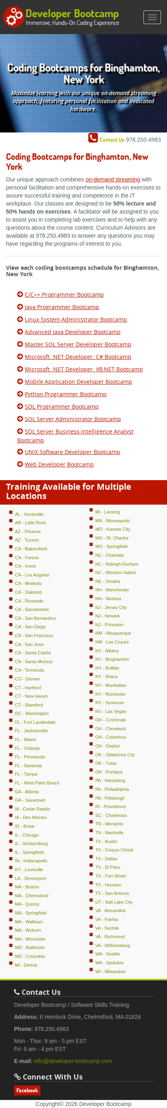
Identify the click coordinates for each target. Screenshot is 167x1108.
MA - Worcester (30, 939)
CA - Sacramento (32, 609)
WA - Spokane (109, 962)
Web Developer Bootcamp (59, 464)
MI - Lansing (107, 511)
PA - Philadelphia (112, 789)
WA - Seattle (107, 953)
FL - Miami (25, 739)
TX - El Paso (107, 867)
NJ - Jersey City (111, 607)
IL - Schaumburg (31, 843)
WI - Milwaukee (110, 971)
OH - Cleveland (110, 728)
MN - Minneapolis (112, 520)
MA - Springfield (30, 912)
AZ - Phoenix (28, 531)
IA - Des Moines (30, 817)
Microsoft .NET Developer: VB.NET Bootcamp (84, 369)
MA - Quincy (27, 904)
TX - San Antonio (112, 893)
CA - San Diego (30, 626)
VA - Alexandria (110, 910)
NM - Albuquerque (113, 633)
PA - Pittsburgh (110, 798)
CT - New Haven (31, 696)
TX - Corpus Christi (114, 849)
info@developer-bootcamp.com (73, 1061)
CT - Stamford (29, 705)
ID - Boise (24, 826)
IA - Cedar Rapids (32, 809)
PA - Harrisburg (110, 780)
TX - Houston (108, 884)
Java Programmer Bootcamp (62, 307)
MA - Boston (27, 886)
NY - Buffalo (107, 668)
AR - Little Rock (30, 522)
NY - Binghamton (112, 659)
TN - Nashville (109, 832)
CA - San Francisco (34, 635)
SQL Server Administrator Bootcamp (73, 419)
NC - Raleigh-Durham (116, 564)
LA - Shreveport (30, 878)
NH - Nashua (108, 598)
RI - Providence (110, 806)
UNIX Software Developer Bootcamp (72, 452)
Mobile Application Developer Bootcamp (78, 381)
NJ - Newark (107, 615)
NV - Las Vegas (110, 711)
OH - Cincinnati (110, 719)
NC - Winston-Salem (115, 572)
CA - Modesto (28, 583)
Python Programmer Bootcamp (66, 394)
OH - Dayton (107, 745)
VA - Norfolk (107, 928)
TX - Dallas (106, 858)
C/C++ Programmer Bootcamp (64, 294)
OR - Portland (108, 772)
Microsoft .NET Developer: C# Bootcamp (78, 357)
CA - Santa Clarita (33, 652)
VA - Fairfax (106, 919)
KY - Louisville (29, 869)
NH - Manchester (112, 589)
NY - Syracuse (109, 702)
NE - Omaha (107, 581)
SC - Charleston (111, 815)
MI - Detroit (26, 965)
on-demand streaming (112, 179)
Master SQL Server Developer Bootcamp (78, 344)
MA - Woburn (28, 930)
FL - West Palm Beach (37, 782)
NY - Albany (107, 650)
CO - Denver (27, 678)
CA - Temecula (29, 670)
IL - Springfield (29, 852)
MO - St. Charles (111, 538)
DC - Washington (32, 713)
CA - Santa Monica (33, 661)
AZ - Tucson (27, 540)
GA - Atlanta (27, 791)
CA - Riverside (29, 601)
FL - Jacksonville (31, 730)
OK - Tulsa (105, 763)
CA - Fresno (27, 557)
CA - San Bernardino (35, 618)
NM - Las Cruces (112, 642)
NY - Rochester (110, 694)
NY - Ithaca (106, 676)
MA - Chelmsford (31, 895)
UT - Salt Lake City (114, 902)
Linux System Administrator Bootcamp (76, 319)
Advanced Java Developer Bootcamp (73, 332)
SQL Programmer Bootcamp (62, 406)
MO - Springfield (111, 546)
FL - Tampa (26, 774)
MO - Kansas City (112, 529)
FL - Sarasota (28, 765)
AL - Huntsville (29, 514)
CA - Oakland (28, 592)
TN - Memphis (109, 823)
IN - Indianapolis (31, 860)
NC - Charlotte (109, 555)
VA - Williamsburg (112, 945)
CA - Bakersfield (31, 548)
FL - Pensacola (30, 756)
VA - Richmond (110, 936)
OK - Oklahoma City (115, 754)
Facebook (27, 1090)
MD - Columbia (30, 956)
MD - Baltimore (30, 947)
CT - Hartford (28, 687)
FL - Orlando (27, 748)
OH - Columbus (110, 737)
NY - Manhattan (110, 685)
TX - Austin (106, 841)
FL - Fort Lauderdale (35, 722)
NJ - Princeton (109, 624)
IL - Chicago (27, 835)
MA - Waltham (29, 921)
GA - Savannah (30, 800)
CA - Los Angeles (32, 574)
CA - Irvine (25, 566)
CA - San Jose (29, 644)
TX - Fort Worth (110, 876)
